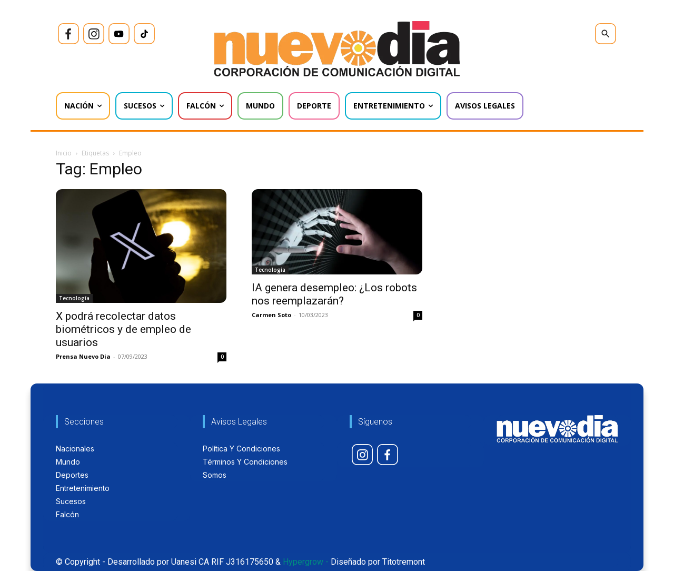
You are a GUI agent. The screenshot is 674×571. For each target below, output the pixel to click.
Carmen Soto (271, 315)
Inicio (64, 153)
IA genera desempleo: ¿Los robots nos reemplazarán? (334, 294)
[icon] (68, 33)
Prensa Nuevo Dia (83, 356)
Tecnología (74, 298)
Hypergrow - (306, 562)
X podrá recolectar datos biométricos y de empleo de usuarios (123, 329)
